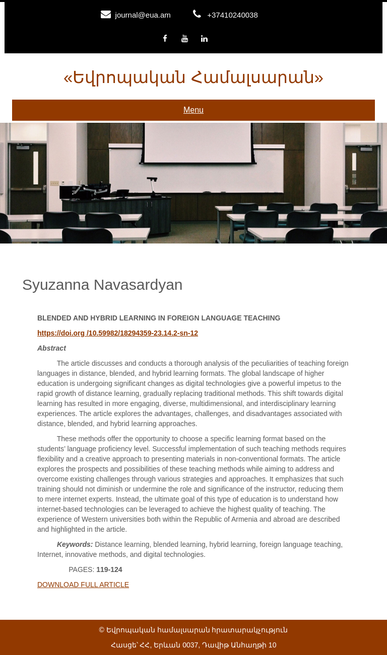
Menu (193, 110)
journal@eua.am (143, 15)
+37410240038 (232, 15)
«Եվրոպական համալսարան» (193, 77)
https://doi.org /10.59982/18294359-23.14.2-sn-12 (117, 333)
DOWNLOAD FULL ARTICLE (83, 585)
